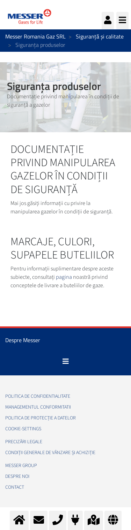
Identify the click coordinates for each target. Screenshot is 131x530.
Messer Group (21, 465)
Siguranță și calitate (100, 36)
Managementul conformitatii (38, 407)
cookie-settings (23, 428)
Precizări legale (23, 441)
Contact (14, 487)
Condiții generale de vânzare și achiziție (50, 452)
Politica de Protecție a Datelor (40, 418)
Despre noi (17, 476)
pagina (64, 277)
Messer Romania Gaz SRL (35, 36)
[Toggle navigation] (65, 361)
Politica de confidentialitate (37, 396)
